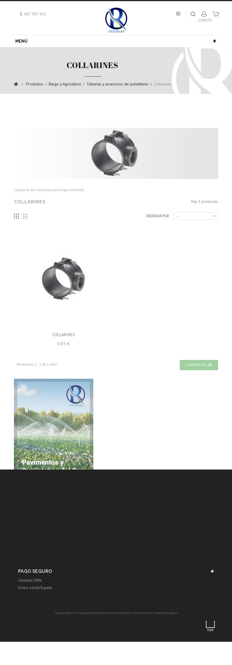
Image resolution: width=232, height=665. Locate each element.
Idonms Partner (143, 613)
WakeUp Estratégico (166, 613)
